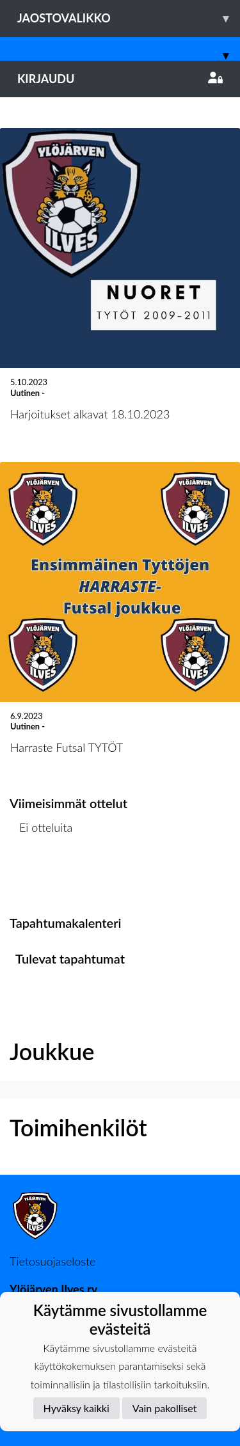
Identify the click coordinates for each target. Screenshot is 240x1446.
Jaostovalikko (128, 18)
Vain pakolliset (164, 1408)
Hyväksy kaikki (76, 1408)
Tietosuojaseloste (52, 1261)
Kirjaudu (120, 79)
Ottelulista (41, 877)
